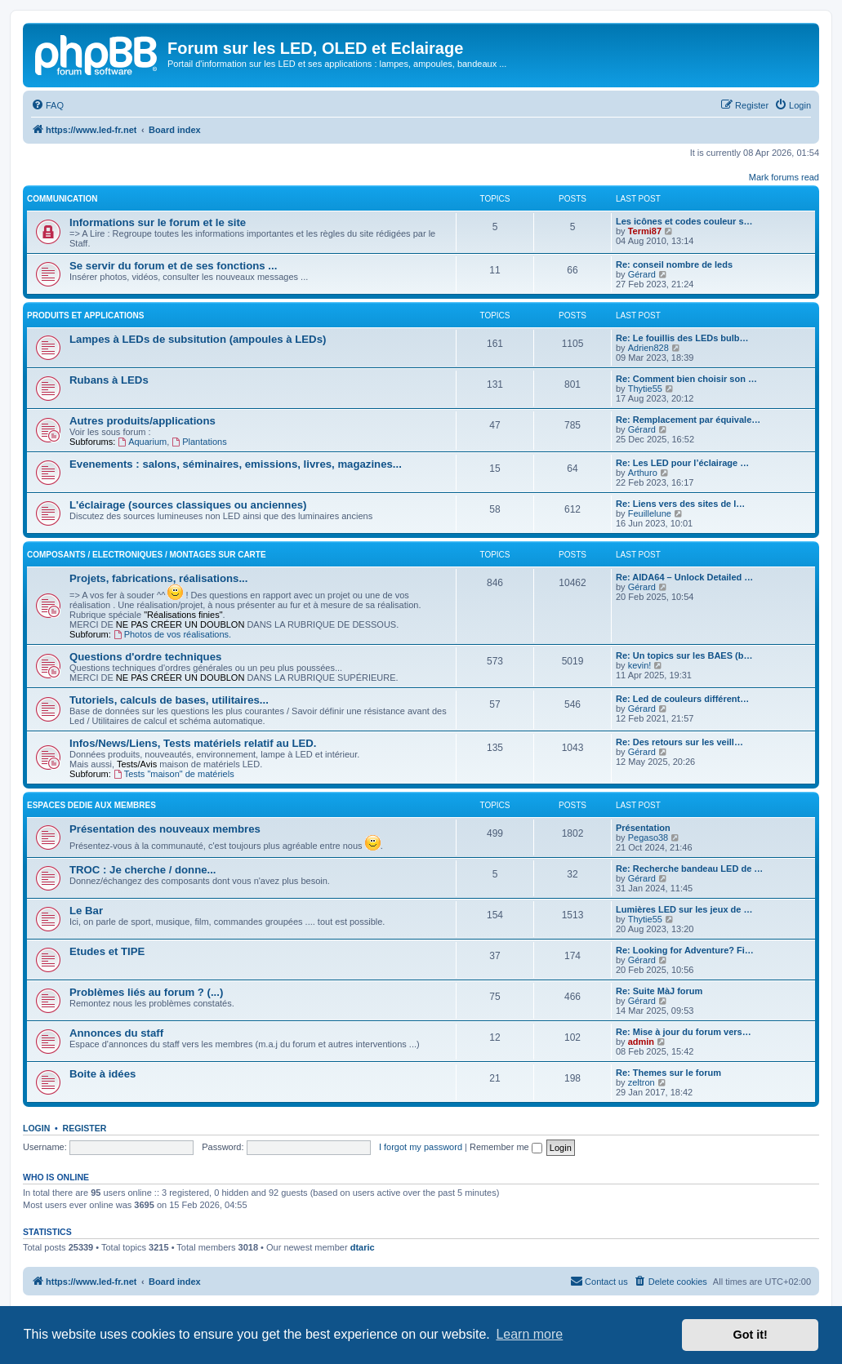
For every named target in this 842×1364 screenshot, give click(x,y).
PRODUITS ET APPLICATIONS (85, 315)
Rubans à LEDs (109, 380)
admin (641, 1041)
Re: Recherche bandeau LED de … (689, 868)
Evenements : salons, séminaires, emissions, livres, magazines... (235, 464)
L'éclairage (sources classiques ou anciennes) (187, 505)
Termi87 (645, 231)
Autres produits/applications (142, 421)
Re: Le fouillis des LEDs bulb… (682, 338)
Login (36, 1128)
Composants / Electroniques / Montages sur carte (146, 554)
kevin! (640, 665)
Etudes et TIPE (107, 951)
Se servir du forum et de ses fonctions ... (173, 266)
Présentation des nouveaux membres (165, 829)
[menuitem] (47, 105)
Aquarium (142, 442)
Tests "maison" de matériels (174, 774)
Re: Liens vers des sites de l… (680, 504)
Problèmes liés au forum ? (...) (146, 992)
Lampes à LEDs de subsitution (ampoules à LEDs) (197, 339)
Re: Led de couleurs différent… (682, 699)
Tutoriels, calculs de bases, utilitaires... (169, 700)
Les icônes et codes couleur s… (684, 221)
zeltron (641, 1082)
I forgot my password (420, 1147)
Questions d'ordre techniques (145, 657)
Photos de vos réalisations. (172, 634)
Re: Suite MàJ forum (659, 991)
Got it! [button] (750, 1334)
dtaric (362, 1247)
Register (85, 1128)
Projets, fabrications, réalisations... (158, 578)
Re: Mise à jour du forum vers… (683, 1032)
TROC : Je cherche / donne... (142, 870)
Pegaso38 (648, 837)
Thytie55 (645, 388)
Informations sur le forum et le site (157, 222)
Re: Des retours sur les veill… (679, 742)
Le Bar (86, 910)
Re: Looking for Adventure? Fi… (685, 950)
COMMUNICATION (62, 198)
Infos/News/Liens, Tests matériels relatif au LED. (192, 743)
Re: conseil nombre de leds (674, 264)
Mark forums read (784, 177)
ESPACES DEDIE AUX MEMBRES (91, 805)
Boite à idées (102, 1074)
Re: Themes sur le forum (668, 1072)
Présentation (643, 828)
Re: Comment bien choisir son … (686, 379)
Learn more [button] (529, 1334)
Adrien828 (648, 348)
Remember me (506, 1147)
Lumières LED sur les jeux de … (684, 909)
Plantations (199, 442)
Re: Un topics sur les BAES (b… (684, 655)
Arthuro (642, 473)
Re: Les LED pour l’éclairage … (682, 463)
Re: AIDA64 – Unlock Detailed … (684, 577)
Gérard (642, 274)
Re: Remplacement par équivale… (688, 419)
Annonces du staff (116, 1033)
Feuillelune (649, 513)
